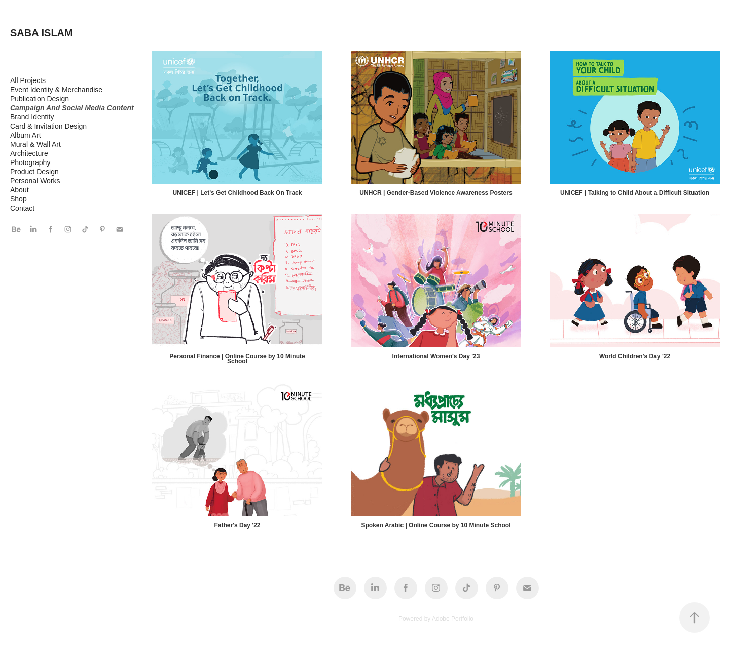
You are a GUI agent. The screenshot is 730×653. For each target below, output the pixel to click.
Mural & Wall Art (35, 144)
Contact (22, 208)
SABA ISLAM (41, 32)
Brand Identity (32, 117)
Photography (30, 162)
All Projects (28, 80)
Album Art (25, 135)
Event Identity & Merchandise (56, 90)
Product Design (34, 172)
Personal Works (35, 181)
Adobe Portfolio (452, 618)
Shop (18, 199)
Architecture (29, 153)
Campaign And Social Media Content (72, 108)
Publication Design (39, 99)
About (19, 190)
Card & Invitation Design (48, 126)
